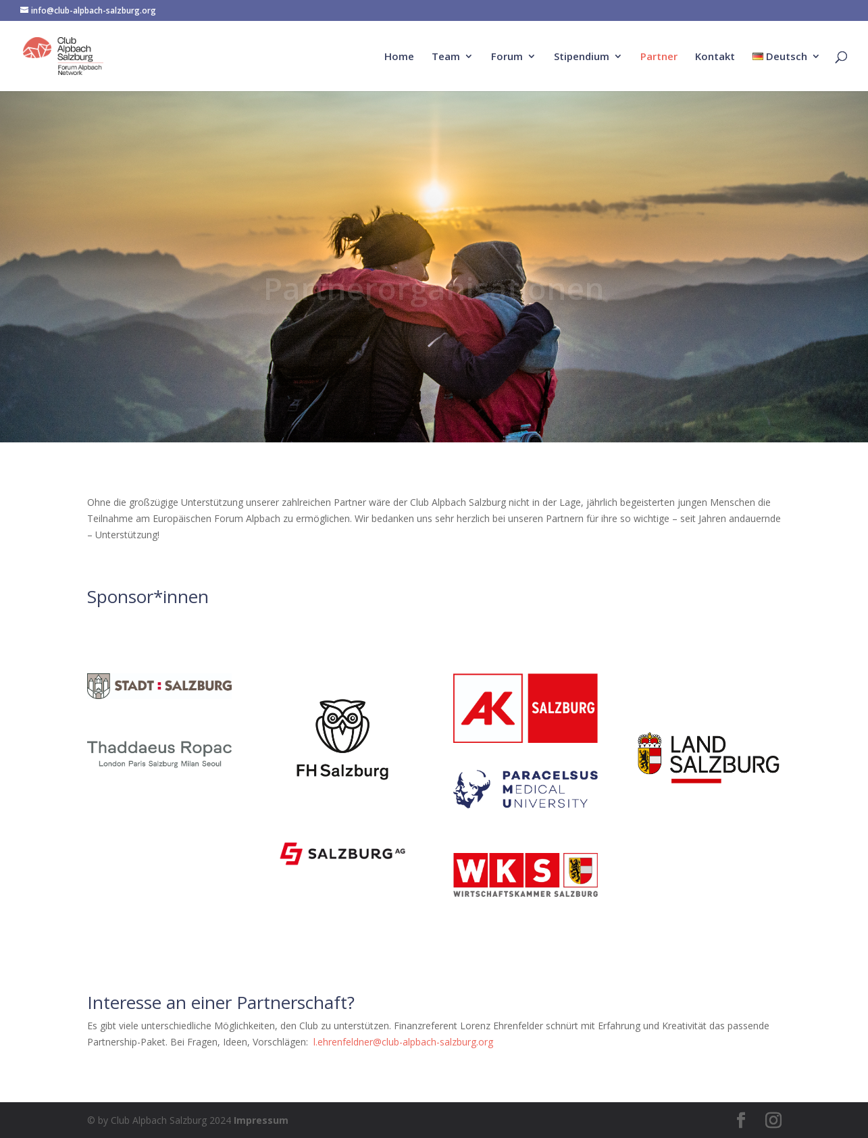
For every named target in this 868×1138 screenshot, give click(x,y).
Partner (659, 57)
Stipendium (581, 57)
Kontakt (715, 57)
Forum (507, 57)
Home (399, 57)
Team (446, 57)
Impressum (261, 1120)
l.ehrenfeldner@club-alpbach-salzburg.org (402, 1041)
